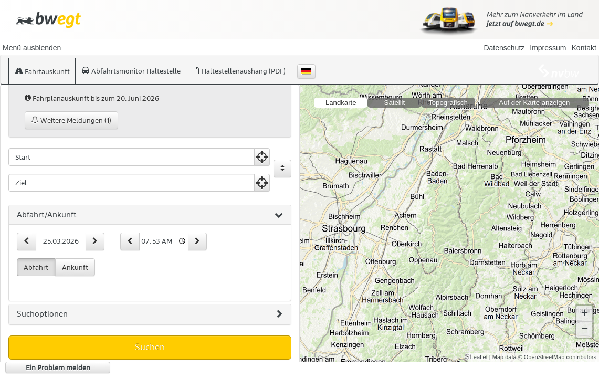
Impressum (548, 48)
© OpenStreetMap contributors (557, 357)
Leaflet (479, 357)
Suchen (150, 347)
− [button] (584, 330)
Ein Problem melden (58, 367)
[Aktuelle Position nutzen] (262, 157)
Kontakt (584, 48)
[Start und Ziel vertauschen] (282, 168)
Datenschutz (504, 48)
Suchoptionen (149, 314)
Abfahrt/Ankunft (150, 215)
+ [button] (584, 314)
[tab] (150, 215)
